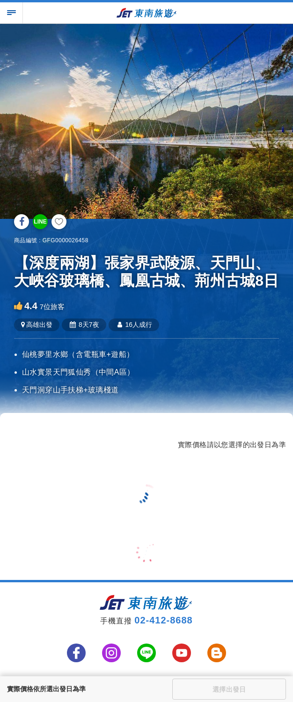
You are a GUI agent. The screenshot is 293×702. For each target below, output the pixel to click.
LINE (40, 221)
